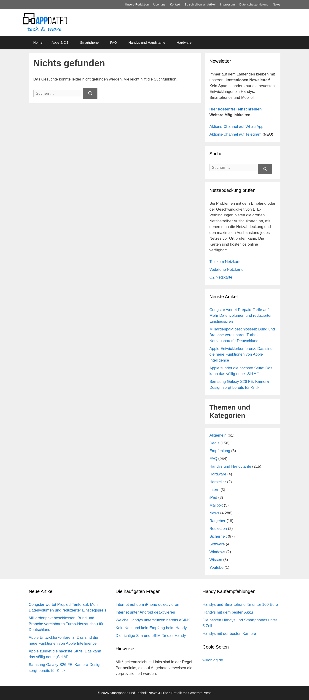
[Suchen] (90, 93)
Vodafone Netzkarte (227, 269)
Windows (217, 552)
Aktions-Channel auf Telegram (235, 134)
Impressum (227, 4)
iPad (213, 497)
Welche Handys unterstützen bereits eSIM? (153, 620)
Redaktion (218, 528)
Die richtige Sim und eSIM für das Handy (151, 635)
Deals (214, 443)
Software (217, 544)
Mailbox (216, 505)
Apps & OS (60, 42)
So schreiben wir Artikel (200, 4)
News (276, 4)
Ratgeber (218, 521)
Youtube (217, 567)
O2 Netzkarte (221, 277)
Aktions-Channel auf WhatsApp (236, 126)
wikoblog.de (213, 660)
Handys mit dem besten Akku (228, 612)
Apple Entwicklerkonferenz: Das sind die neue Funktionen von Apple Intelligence (241, 354)
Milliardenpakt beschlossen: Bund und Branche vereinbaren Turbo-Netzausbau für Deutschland (242, 335)
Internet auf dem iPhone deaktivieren (147, 604)
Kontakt (175, 4)
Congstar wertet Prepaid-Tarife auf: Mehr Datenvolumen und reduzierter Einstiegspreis (241, 316)
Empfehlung (220, 451)
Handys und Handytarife (146, 42)
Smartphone (89, 42)
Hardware (184, 42)
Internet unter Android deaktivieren (145, 612)
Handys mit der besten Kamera (229, 633)
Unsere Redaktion (137, 4)
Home (38, 42)
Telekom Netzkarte (226, 262)
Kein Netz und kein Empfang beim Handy (151, 628)
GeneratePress (199, 693)
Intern (214, 490)
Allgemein (218, 435)
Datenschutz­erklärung (253, 4)
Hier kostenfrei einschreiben (236, 109)
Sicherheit (218, 536)
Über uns (159, 4)
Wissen (216, 560)
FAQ (113, 42)
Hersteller (218, 482)
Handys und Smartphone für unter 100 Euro (240, 604)
